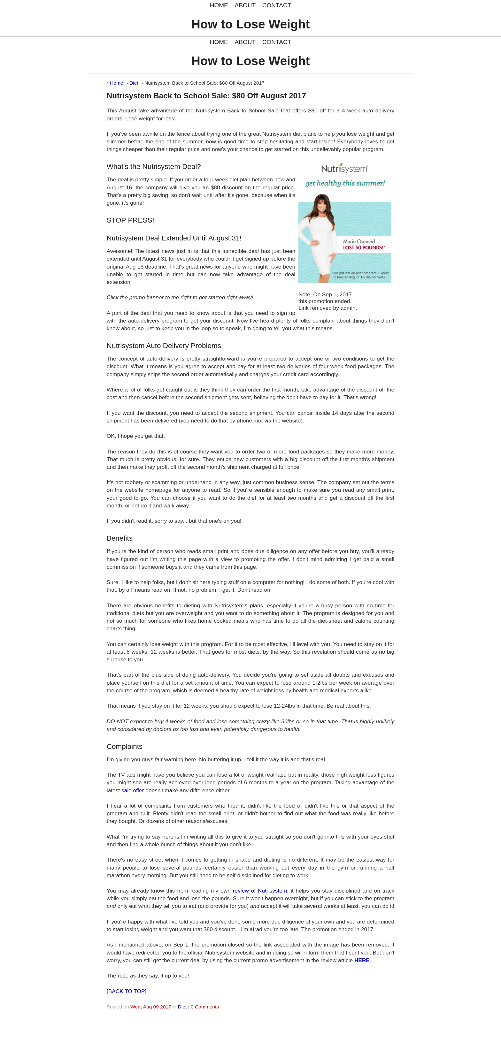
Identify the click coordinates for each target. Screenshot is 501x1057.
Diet (133, 83)
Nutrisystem (219, 952)
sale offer (132, 790)
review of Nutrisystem (260, 890)
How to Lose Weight (250, 24)
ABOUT (245, 5)
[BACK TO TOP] (126, 991)
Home (116, 83)
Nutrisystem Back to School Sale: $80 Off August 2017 (206, 95)
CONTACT (276, 5)
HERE (362, 960)
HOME (219, 5)
